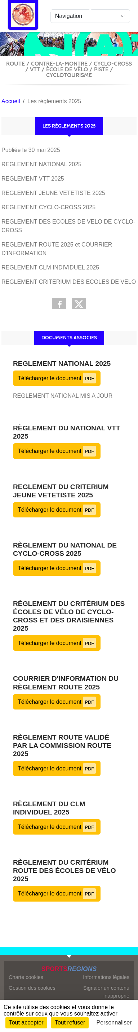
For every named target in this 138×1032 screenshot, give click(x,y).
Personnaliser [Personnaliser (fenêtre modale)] (114, 1022)
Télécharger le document (57, 378)
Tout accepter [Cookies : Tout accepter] (26, 1022)
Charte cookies (26, 977)
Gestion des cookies (32, 988)
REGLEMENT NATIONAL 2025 (62, 363)
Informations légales (106, 977)
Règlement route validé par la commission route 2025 (62, 746)
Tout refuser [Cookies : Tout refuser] (70, 1022)
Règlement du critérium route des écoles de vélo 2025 (64, 871)
